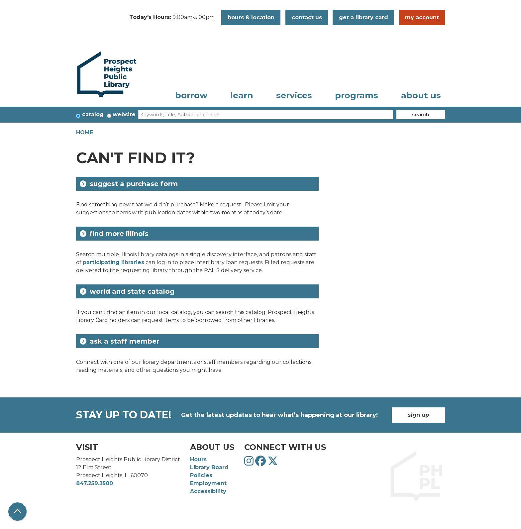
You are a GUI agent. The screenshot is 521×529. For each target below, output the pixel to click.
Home (84, 132)
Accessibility (208, 491)
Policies (201, 475)
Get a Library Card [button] (363, 17)
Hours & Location (251, 17)
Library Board (209, 467)
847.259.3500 (94, 483)
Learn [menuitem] (241, 95)
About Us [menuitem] (421, 95)
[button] (172, 17)
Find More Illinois (114, 234)
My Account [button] (422, 17)
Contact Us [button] (307, 17)
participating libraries (113, 262)
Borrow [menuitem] (191, 95)
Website (124, 114)
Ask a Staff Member (119, 341)
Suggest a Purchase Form (129, 184)
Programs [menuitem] (356, 95)
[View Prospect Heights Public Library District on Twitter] (272, 463)
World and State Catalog (127, 291)
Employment (208, 483)
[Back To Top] (17, 511)
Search (420, 115)
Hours (198, 459)
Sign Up (418, 415)
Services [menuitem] (294, 95)
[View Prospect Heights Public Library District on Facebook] (261, 463)
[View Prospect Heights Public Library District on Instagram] (249, 463)
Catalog (93, 114)
